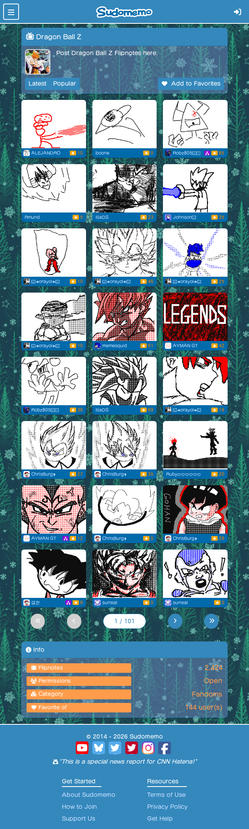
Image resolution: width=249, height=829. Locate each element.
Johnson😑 (184, 217)
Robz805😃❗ (187, 153)
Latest (37, 83)
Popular (64, 83)
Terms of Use (166, 795)
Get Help (160, 818)
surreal (109, 603)
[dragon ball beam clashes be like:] (53, 124)
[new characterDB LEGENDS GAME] (195, 317)
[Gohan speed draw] (195, 509)
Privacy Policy (167, 807)
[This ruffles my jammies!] (124, 509)
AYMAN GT (185, 346)
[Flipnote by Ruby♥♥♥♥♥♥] (195, 445)
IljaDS (102, 217)
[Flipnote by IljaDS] (124, 188)
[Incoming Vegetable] (53, 188)
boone (102, 153)
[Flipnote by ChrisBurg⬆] (53, 445)
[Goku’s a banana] (53, 573)
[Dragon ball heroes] (53, 509)
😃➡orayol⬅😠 (45, 281)
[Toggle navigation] (11, 12)
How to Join (79, 807)
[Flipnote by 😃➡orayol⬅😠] (53, 252)
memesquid (114, 346)
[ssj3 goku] (124, 317)
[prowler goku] (124, 573)
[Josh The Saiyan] (195, 188)
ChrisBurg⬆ (43, 474)
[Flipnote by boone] (124, 124)
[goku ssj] (195, 573)
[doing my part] (195, 124)
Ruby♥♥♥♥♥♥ (183, 474)
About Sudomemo (88, 795)
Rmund (32, 217)
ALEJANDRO (45, 153)
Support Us (78, 818)
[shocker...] (53, 381)
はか (35, 603)
